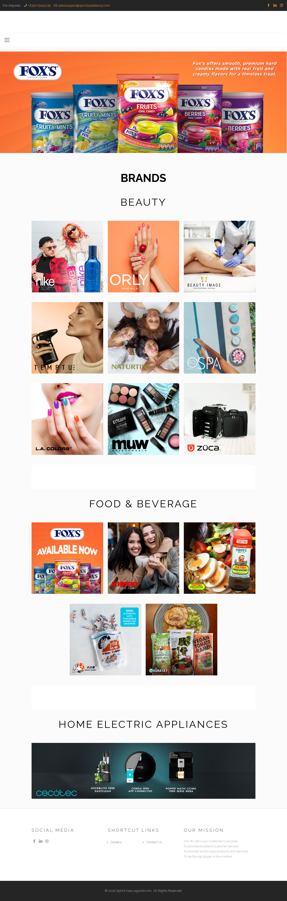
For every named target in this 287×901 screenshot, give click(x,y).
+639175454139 (39, 5)
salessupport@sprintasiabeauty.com (84, 5)
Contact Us (154, 842)
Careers (115, 842)
